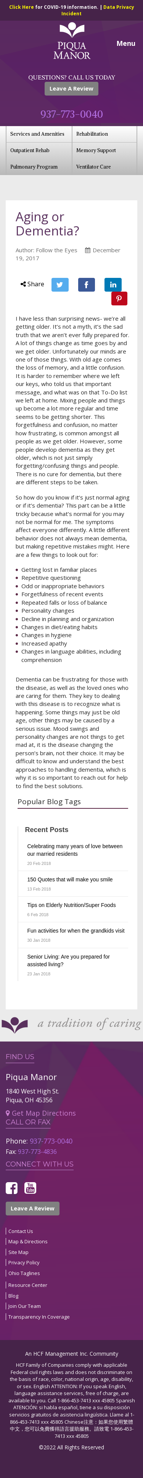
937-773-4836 (37, 1151)
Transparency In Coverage (39, 1316)
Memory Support (96, 150)
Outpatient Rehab (30, 150)
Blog (13, 1295)
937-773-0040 (71, 114)
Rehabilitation (92, 134)
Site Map (18, 1252)
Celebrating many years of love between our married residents (75, 850)
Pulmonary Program (34, 167)
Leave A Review (71, 88)
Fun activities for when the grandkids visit (76, 931)
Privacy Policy (24, 1262)
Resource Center (27, 1285)
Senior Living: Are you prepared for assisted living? (68, 960)
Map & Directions (28, 1241)
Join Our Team (24, 1306)
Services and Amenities (37, 134)
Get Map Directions (41, 1113)
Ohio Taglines (24, 1273)
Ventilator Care (93, 167)
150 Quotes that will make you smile (70, 879)
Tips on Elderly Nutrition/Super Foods (71, 905)
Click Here (22, 7)
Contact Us (20, 1231)
